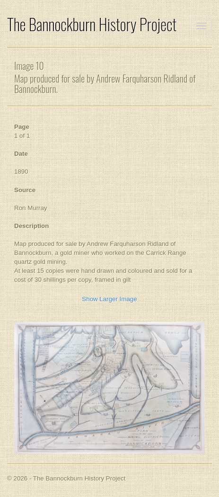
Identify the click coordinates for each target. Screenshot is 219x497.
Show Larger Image (109, 299)
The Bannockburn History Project (91, 24)
